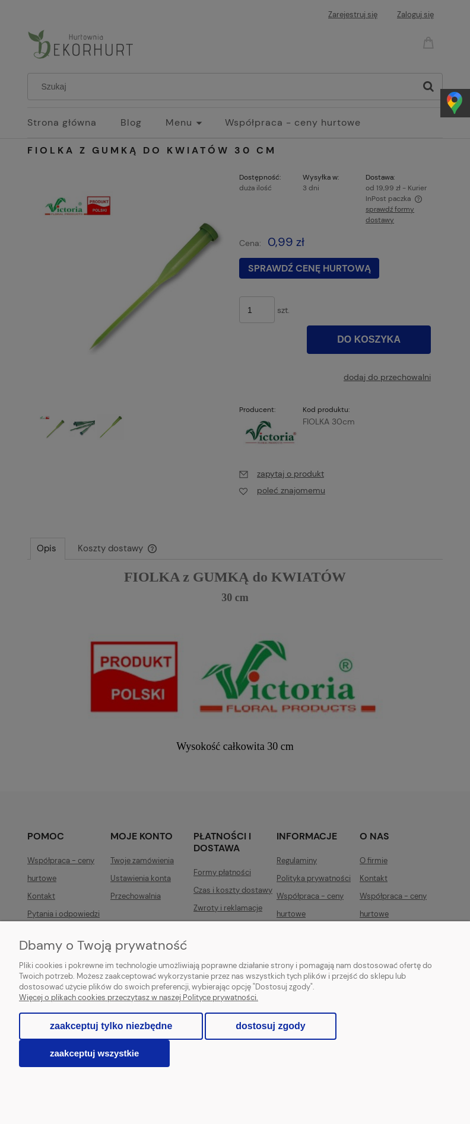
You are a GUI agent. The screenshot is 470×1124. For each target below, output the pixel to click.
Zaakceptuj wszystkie (94, 1053)
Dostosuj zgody (270, 1026)
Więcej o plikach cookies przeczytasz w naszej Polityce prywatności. (138, 997)
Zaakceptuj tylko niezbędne (111, 1026)
